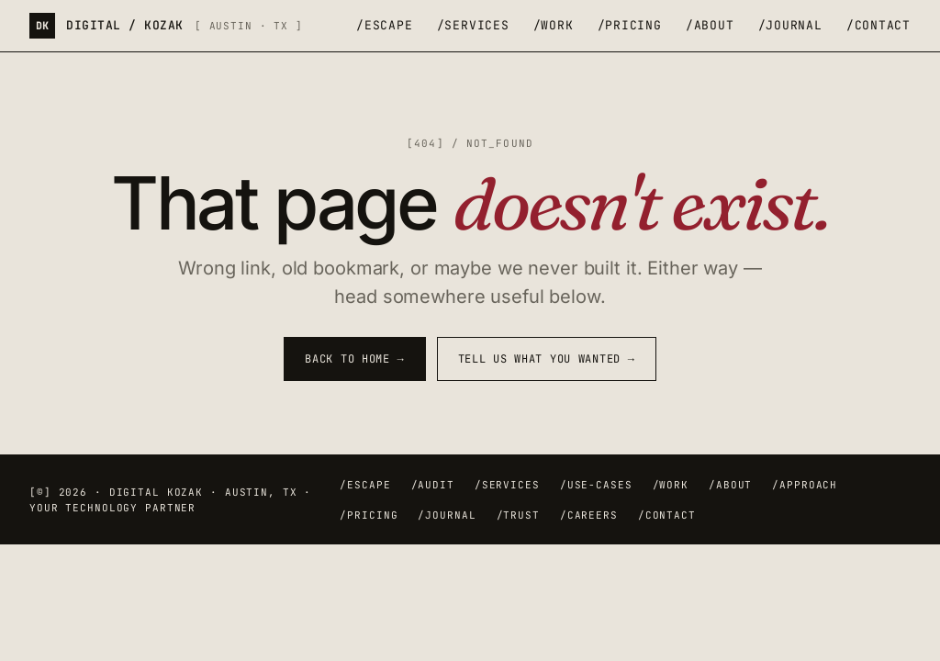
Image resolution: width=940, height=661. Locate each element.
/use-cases (596, 484)
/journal (790, 25)
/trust (518, 515)
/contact (878, 25)
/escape (384, 25)
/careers (589, 515)
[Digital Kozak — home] (166, 26)
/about (710, 25)
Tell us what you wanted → (546, 359)
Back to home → (354, 359)
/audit (432, 484)
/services (473, 25)
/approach (804, 484)
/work (553, 25)
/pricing (630, 25)
